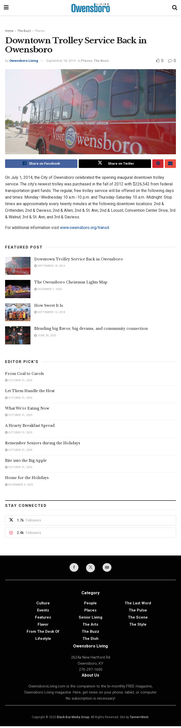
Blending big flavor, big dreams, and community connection (91, 330)
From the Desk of (43, 633)
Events (43, 612)
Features (43, 619)
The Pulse (138, 612)
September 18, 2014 (60, 61)
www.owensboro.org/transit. (85, 228)
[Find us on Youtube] (108, 568)
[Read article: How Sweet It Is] (17, 313)
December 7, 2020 (48, 290)
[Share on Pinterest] (157, 164)
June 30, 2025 (45, 336)
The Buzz (24, 31)
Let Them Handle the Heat (30, 392)
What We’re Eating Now (27, 409)
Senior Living (90, 619)
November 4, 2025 (19, 486)
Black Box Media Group (73, 719)
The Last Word (138, 605)
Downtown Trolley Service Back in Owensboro (78, 260)
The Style (137, 626)
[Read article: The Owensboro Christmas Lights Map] (17, 290)
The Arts (90, 626)
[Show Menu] (6, 7)
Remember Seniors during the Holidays (42, 444)
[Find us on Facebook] (73, 568)
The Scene (138, 619)
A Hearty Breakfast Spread (30, 427)
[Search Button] (174, 7)
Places (40, 31)
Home (9, 31)
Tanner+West (139, 719)
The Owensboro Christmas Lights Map (70, 283)
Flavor (43, 626)
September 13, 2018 (49, 313)
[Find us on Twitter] (90, 569)
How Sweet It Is (48, 306)
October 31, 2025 (18, 381)
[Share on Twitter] (115, 164)
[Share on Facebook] (41, 164)
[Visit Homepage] (90, 8)
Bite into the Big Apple (26, 461)
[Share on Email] (170, 164)
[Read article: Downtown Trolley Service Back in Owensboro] (17, 267)
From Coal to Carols (24, 374)
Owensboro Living (23, 61)
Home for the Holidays (27, 479)
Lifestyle (43, 640)
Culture (43, 605)
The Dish (90, 640)
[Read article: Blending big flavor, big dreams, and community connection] (17, 337)
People (90, 605)
